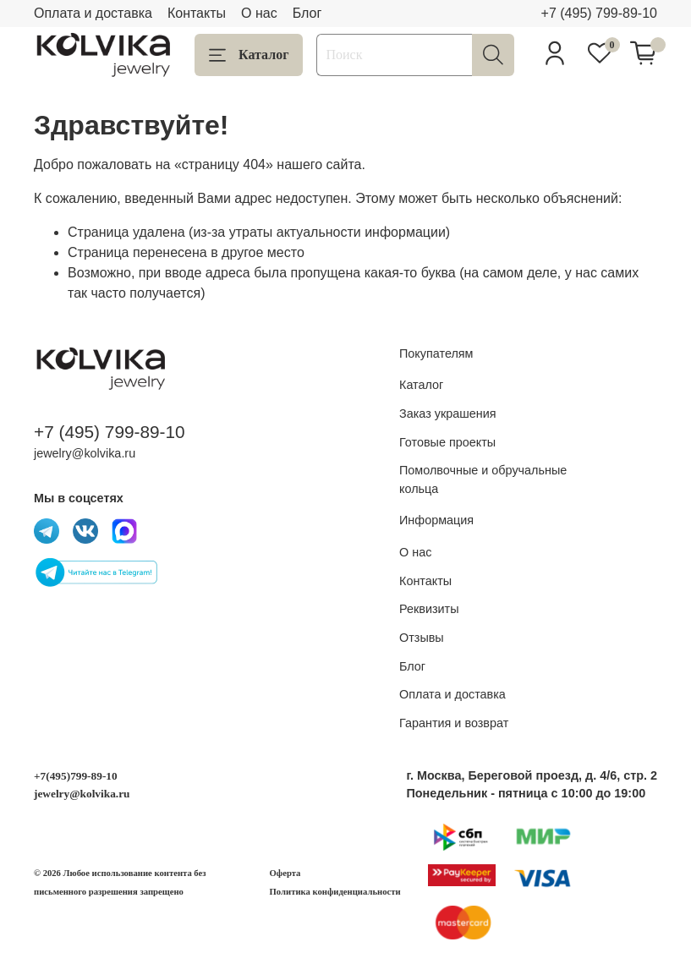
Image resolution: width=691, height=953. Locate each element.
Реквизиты (429, 609)
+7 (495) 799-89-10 (599, 13)
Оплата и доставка (93, 13)
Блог (307, 13)
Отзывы (421, 637)
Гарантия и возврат (453, 723)
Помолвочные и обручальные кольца (483, 479)
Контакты (196, 13)
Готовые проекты (447, 442)
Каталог (248, 55)
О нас (259, 13)
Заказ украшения (447, 413)
